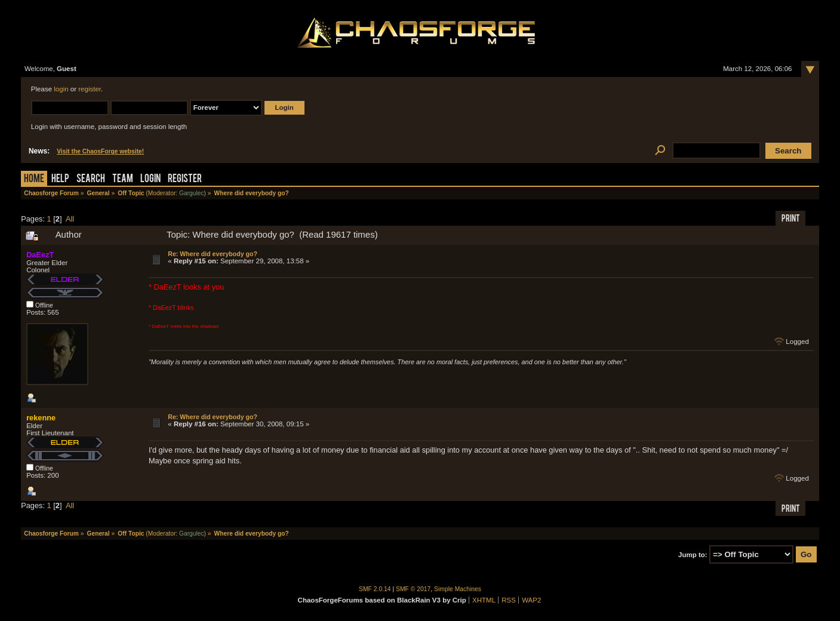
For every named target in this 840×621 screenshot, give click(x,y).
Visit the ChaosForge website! (100, 151)
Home (34, 179)
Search (90, 179)
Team (122, 179)
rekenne (41, 417)
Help (60, 179)
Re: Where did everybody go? (212, 253)
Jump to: (692, 554)
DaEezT (40, 254)
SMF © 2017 (413, 589)
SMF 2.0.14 (375, 589)
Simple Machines (457, 589)
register (89, 89)
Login (150, 179)
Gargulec (191, 193)
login (61, 89)
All (70, 218)
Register (185, 179)
